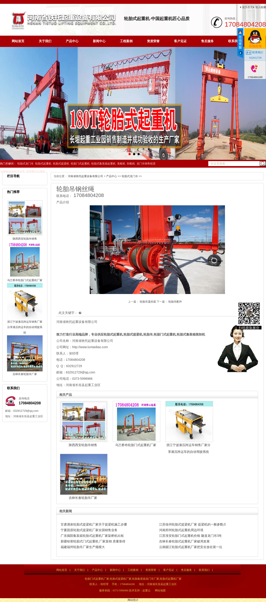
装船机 (121, 163)
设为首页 (247, 7)
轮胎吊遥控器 (148, 301)
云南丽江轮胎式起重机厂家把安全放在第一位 (190, 547)
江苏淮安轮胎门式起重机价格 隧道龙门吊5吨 (190, 535)
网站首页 (18, 41)
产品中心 (72, 41)
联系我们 (234, 41)
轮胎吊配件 (175, 301)
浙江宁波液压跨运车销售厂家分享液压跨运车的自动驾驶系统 (24, 327)
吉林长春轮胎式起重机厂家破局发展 (184, 541)
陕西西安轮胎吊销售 (25, 238)
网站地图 (160, 590)
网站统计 (133, 600)
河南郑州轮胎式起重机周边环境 (181, 530)
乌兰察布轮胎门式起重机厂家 (24, 280)
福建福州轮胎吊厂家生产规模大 (83, 547)
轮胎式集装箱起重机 (103, 163)
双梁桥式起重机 (35, 171)
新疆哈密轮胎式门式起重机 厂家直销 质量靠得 (93, 541)
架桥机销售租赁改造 (12, 171)
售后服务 (207, 41)
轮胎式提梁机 (61, 163)
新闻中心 (99, 41)
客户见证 (180, 41)
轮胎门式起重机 (80, 163)
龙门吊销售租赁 (146, 163)
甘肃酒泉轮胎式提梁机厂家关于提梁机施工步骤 (94, 524)
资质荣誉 (153, 41)
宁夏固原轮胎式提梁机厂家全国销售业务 (89, 530)
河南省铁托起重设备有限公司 (85, 176)
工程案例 (126, 41)
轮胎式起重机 (43, 163)
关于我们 (45, 41)
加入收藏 (260, 7)
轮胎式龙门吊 (25, 163)
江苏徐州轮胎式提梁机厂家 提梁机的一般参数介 (192, 524)
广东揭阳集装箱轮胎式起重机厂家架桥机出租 (92, 535)
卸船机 (131, 163)
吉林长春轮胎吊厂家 (25, 374)
